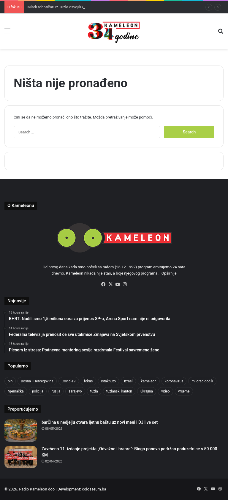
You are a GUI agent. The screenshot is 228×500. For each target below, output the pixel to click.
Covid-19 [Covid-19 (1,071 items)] (69, 381)
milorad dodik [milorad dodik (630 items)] (202, 381)
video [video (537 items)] (165, 391)
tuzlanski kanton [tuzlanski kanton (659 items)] (119, 391)
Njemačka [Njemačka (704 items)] (16, 391)
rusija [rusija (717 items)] (56, 391)
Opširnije (169, 273)
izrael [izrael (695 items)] (128, 381)
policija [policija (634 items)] (37, 391)
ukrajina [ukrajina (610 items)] (146, 391)
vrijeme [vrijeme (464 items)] (184, 391)
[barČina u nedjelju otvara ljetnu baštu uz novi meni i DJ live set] (20, 430)
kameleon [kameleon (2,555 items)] (148, 381)
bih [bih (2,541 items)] (10, 381)
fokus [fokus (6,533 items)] (88, 381)
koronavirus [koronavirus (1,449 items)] (174, 381)
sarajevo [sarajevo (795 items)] (75, 391)
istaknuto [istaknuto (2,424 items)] (108, 381)
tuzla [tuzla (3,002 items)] (94, 391)
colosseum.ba (94, 489)
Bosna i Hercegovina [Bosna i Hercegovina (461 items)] (37, 381)
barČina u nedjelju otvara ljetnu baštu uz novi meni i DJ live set (100, 422)
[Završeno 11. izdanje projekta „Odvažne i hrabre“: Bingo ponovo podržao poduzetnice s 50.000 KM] (20, 457)
